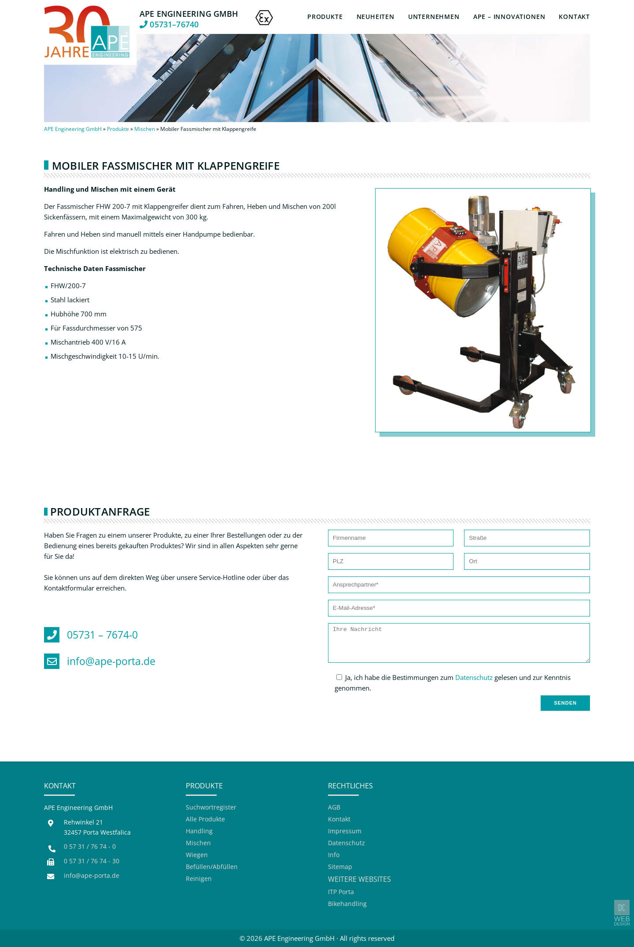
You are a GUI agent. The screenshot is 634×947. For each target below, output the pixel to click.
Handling (199, 831)
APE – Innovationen (509, 17)
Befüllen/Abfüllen (212, 867)
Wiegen (197, 855)
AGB (334, 807)
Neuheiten (375, 17)
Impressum (344, 831)
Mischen (144, 129)
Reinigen (199, 879)
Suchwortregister (211, 807)
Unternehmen (434, 17)
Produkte (325, 17)
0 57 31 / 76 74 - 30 (91, 861)
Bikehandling (347, 904)
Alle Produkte (205, 819)
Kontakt (574, 17)
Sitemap (340, 867)
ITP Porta (341, 892)
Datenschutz (474, 677)
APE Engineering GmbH (73, 129)
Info (333, 855)
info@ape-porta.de (91, 876)
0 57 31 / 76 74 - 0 (90, 846)
